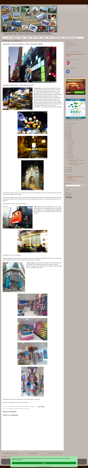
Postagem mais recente (10, 453)
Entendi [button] (73, 462)
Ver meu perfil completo (71, 180)
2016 (68, 167)
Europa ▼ (28, 37)
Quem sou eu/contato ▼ (58, 37)
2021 (68, 131)
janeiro (70, 158)
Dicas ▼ (49, 37)
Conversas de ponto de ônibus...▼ (71, 37)
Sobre (67, 48)
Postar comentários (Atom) (13, 456)
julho (69, 146)
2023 (68, 129)
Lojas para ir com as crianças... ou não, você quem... (76, 161)
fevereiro (70, 156)
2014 (68, 171)
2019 (68, 135)
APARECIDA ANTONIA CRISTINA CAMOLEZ (75, 177)
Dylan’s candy (18, 408)
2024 (68, 127)
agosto (70, 144)
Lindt (23, 408)
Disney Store (11, 408)
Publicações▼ (15, 37)
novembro (70, 140)
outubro (70, 142)
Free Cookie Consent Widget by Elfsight (44, 466)
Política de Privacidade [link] (20, 462)
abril (69, 152)
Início (9, 37)
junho (69, 148)
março (69, 154)
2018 (68, 137)
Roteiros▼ (44, 37)
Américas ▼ (21, 37)
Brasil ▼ (38, 37)
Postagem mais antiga (55, 453)
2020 (68, 133)
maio (69, 150)
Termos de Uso (69, 46)
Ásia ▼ (33, 37)
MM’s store (26, 408)
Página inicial (33, 453)
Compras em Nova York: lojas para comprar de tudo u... (76, 164)
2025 (68, 125)
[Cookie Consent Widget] (44, 463)
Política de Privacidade (71, 44)
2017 (68, 139)
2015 (68, 169)
